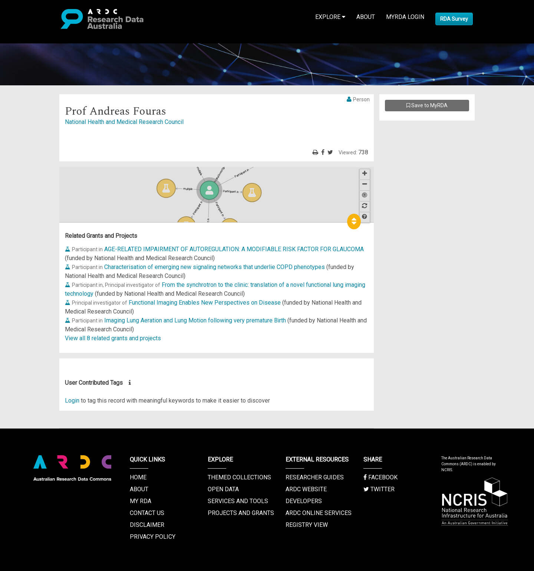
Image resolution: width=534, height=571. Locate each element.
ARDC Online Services (319, 512)
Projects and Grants (241, 512)
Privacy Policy (152, 536)
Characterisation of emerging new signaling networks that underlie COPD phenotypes (214, 266)
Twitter (379, 489)
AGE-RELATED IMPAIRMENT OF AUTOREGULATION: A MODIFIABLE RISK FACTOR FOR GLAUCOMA (234, 249)
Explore (330, 16)
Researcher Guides (315, 477)
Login (72, 400)
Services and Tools (238, 501)
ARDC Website (306, 489)
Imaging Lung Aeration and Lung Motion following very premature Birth (195, 320)
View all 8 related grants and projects (113, 338)
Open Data (223, 489)
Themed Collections (239, 477)
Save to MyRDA (427, 105)
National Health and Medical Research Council (124, 121)
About (365, 16)
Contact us (147, 512)
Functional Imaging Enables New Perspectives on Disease (205, 302)
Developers (304, 501)
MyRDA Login (405, 16)
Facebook (380, 477)
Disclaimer (147, 524)
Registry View (307, 524)
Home (138, 477)
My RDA (140, 501)
